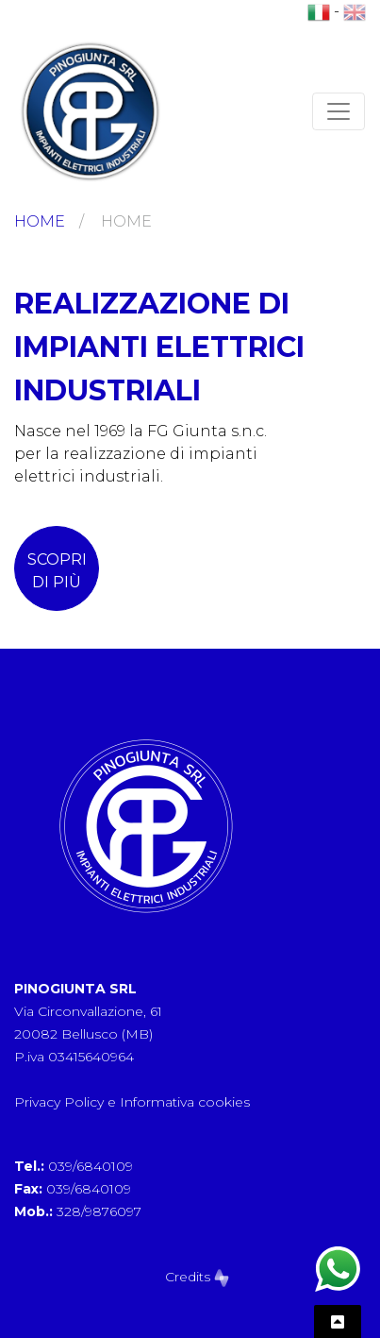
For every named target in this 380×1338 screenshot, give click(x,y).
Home (39, 221)
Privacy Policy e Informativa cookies (132, 1101)
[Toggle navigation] (338, 111)
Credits (197, 1276)
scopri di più (57, 570)
